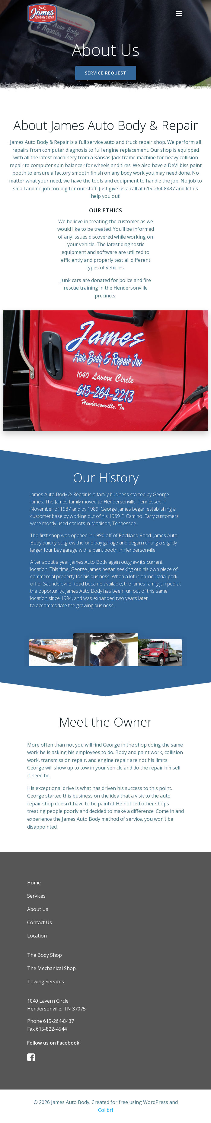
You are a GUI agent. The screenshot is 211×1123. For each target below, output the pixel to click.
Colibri (105, 1110)
